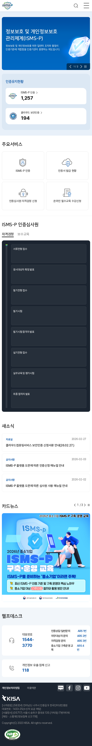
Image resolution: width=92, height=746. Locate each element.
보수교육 (23, 234)
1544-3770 (28, 642)
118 (25, 670)
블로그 (60, 688)
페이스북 (69, 688)
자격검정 (8, 234)
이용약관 (31, 687)
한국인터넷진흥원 (11, 698)
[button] (71, 66)
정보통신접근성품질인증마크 (12, 735)
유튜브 (86, 688)
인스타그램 (78, 688)
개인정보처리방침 (11, 687)
